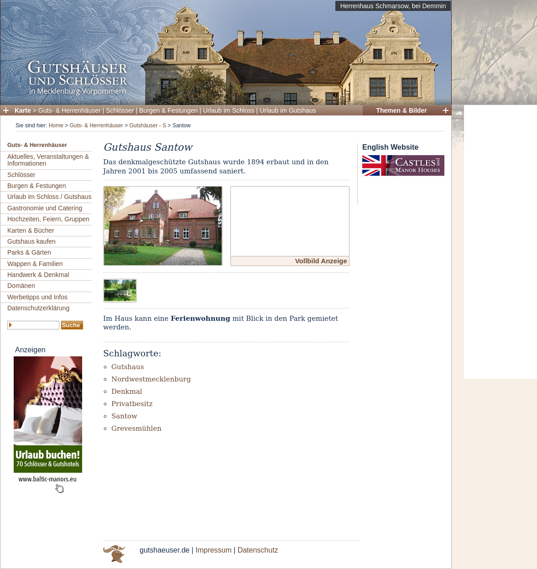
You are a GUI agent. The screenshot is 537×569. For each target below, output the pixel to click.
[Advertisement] (500, 242)
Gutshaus (127, 367)
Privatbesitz (131, 404)
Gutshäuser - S (147, 125)
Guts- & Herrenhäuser (69, 110)
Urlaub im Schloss (229, 110)
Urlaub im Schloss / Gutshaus (49, 196)
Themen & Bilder (401, 110)
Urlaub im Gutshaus (288, 110)
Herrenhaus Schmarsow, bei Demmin (393, 6)
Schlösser (120, 110)
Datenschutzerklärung (38, 308)
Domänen (21, 285)
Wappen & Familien (35, 263)
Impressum (213, 550)
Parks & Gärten (29, 252)
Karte (23, 110)
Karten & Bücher (30, 230)
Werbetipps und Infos (37, 297)
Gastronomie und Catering (44, 208)
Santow (124, 416)
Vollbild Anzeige (321, 261)
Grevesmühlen (136, 428)
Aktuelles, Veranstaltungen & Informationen (48, 160)
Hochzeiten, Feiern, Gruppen (48, 219)
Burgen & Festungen (168, 110)
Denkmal (126, 391)
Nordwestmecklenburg (151, 379)
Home (56, 125)
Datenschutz (258, 550)
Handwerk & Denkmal (38, 274)
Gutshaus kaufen (31, 241)
